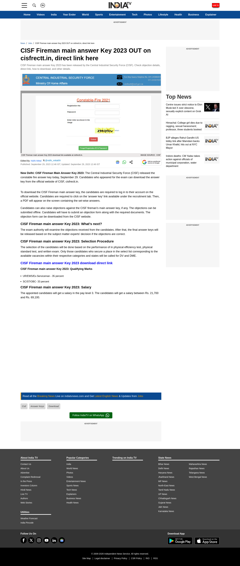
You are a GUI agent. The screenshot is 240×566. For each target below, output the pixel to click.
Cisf (24, 406)
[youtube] (46, 540)
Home (27, 14)
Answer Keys (37, 406)
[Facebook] (24, 540)
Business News (73, 498)
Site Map (86, 558)
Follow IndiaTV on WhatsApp (91, 415)
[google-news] (62, 540)
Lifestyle (163, 14)
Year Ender (69, 14)
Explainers (71, 494)
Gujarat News (164, 502)
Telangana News (197, 472)
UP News (162, 494)
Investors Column (29, 485)
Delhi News (163, 468)
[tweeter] (31, 540)
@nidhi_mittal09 (53, 160)
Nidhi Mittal (36, 160)
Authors (24, 498)
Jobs (30, 43)
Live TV (24, 494)
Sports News (72, 485)
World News (72, 468)
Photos (148, 14)
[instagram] (39, 540)
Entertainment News (76, 481)
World (85, 14)
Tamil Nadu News (166, 490)
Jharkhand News (166, 477)
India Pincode (27, 522)
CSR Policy (136, 558)
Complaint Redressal (30, 477)
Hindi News (26, 490)
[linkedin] (54, 540)
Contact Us (26, 464)
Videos (41, 14)
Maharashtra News (198, 464)
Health (178, 14)
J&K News (163, 507)
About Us (25, 468)
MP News (162, 481)
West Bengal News (198, 477)
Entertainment (117, 14)
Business (193, 14)
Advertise (25, 472)
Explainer (210, 14)
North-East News (166, 485)
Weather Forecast (29, 518)
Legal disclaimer (102, 558)
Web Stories (26, 502)
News (23, 43)
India (54, 14)
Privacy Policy (120, 558)
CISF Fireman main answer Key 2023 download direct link (67, 263)
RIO (148, 558)
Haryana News (165, 472)
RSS (155, 558)
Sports (99, 14)
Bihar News (163, 464)
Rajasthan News (196, 468)
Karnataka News (166, 511)
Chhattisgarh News (167, 498)
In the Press (26, 481)
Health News (72, 502)
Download (54, 406)
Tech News (71, 490)
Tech (134, 14)
